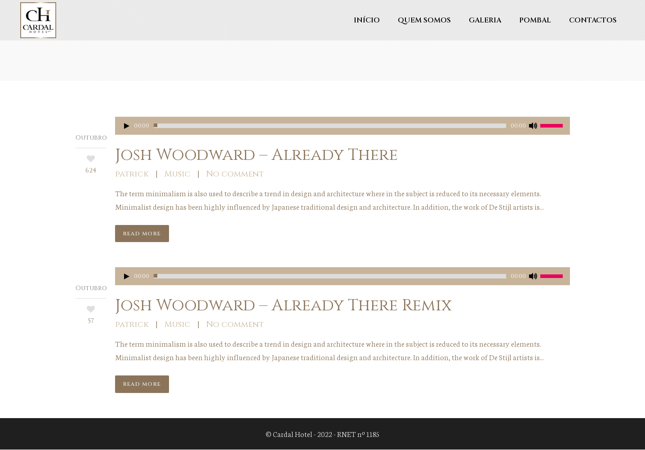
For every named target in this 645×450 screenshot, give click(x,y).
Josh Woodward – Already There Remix (283, 306)
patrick (132, 174)
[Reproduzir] (126, 125)
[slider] (330, 126)
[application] (342, 126)
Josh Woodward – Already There (256, 155)
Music (178, 174)
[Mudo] (533, 125)
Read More (142, 233)
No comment (235, 174)
